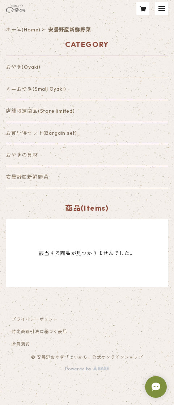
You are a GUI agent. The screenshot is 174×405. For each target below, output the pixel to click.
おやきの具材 (22, 155)
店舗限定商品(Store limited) (40, 111)
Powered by (87, 368)
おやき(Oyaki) (23, 67)
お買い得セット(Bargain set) (41, 133)
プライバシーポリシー (35, 319)
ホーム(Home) (23, 29)
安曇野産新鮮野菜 (27, 177)
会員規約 (21, 343)
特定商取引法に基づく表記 (39, 331)
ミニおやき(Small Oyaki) (36, 89)
